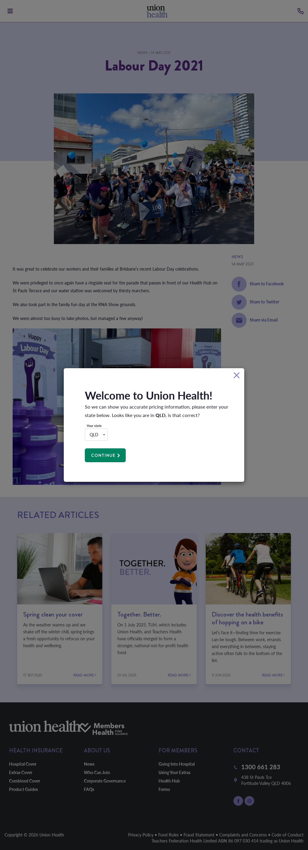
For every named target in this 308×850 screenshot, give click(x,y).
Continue (103, 455)
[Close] (236, 375)
